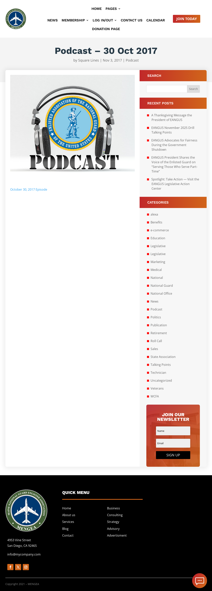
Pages (111, 9)
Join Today (186, 18)
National (157, 278)
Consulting (115, 515)
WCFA (155, 396)
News (52, 20)
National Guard (162, 285)
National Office (161, 293)
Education (158, 238)
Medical (156, 270)
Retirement (159, 333)
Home (96, 9)
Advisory (113, 529)
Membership (73, 20)
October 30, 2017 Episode (28, 189)
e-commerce (160, 230)
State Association (163, 357)
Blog (65, 529)
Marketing (158, 262)
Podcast (132, 60)
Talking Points (161, 365)
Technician (158, 372)
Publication (159, 325)
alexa (154, 214)
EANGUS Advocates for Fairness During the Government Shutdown (174, 145)
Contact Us (131, 20)
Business (113, 508)
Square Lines (88, 60)
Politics (156, 317)
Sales (154, 349)
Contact (68, 535)
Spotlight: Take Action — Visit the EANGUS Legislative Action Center (175, 184)
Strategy (113, 522)
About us (68, 515)
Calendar (155, 20)
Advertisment (117, 535)
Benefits (156, 222)
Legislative (158, 246)
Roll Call (156, 341)
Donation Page (106, 29)
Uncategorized (161, 380)
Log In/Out (103, 20)
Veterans (157, 388)
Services (68, 522)
